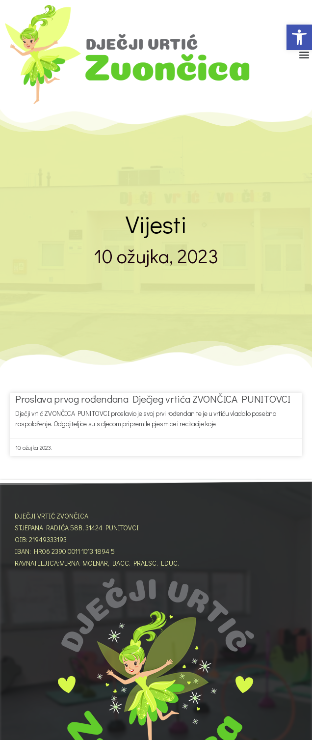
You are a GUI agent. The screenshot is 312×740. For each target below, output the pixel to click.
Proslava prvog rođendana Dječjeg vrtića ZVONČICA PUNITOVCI (152, 399)
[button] (299, 37)
